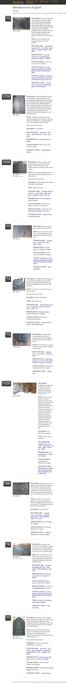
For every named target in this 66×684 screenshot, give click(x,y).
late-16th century (42, 454)
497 (17, 239)
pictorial (45, 134)
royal (45, 195)
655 (14, 556)
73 (8, 226)
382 (14, 636)
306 (7, 483)
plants (50, 49)
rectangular (49, 240)
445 (17, 556)
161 (51, 13)
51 (28, 13)
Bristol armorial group (37, 324)
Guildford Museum (38, 588)
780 (14, 347)
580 (17, 291)
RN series (45, 214)
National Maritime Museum (35, 211)
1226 (6, 383)
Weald (40, 58)
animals (43, 449)
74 (8, 279)
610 (14, 496)
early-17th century (44, 312)
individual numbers (44, 516)
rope (43, 48)
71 (31, 13)
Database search (44, 1)
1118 (14, 30)
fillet (49, 132)
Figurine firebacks (41, 86)
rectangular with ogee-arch (46, 304)
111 (39, 13)
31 (24, 13)
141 (46, 13)
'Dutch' (41, 132)
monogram (35, 195)
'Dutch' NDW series (46, 673)
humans (46, 49)
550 (14, 291)
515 (39, 427)
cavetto (37, 193)
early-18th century (44, 139)
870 (14, 174)
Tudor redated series (43, 468)
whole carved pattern (37, 134)
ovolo (38, 353)
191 (58, 13)
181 (56, 13)
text (48, 195)
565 (17, 114)
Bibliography (29, 2)
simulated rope (34, 306)
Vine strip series (39, 84)
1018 (6, 162)
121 (42, 13)
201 (60, 13)
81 (33, 13)
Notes (36, 1)
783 (14, 239)
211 (63, 13)
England (48, 58)
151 (49, 13)
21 (22, 13)
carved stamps (39, 49)
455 (17, 496)
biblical (38, 652)
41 (26, 13)
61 (29, 13)
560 (17, 395)
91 (35, 13)
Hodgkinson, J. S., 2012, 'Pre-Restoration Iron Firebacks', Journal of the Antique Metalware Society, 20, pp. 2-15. (42, 77)
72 (8, 18)
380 (14, 114)
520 (17, 347)
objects (33, 51)
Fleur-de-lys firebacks (44, 534)
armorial (41, 195)
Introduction (29, 1)
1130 (14, 395)
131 (44, 13)
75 (8, 334)
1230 (6, 96)
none (39, 242)
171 (53, 13)
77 (8, 618)
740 (17, 30)
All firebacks (53, 1)
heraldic (34, 355)
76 (8, 544)
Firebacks (18, 2)
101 (37, 13)
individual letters (35, 516)
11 (20, 13)
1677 (44, 521)
